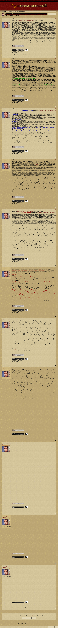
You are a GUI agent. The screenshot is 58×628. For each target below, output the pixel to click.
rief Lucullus (36, 164)
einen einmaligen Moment (48, 186)
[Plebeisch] (9, 24)
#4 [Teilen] (55, 159)
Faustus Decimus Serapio (9, 15)
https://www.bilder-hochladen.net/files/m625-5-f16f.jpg (25, 20)
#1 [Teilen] (55, 18)
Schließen (56, 626)
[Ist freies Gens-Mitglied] (9, 25)
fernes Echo (34, 400)
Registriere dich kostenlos (31, 615)
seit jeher (40, 269)
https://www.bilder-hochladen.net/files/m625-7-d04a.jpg (46, 110)
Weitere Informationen (51, 626)
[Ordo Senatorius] (9, 451)
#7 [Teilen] (55, 318)
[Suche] (56, 1)
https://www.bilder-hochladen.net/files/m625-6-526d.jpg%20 (46, 212)
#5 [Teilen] (55, 209)
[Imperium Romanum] (29, 6)
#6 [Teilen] (55, 267)
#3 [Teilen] (55, 108)
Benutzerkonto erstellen (26, 617)
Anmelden (34, 617)
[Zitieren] (55, 56)
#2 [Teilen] (55, 58)
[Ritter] (9, 447)
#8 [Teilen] (55, 367)
